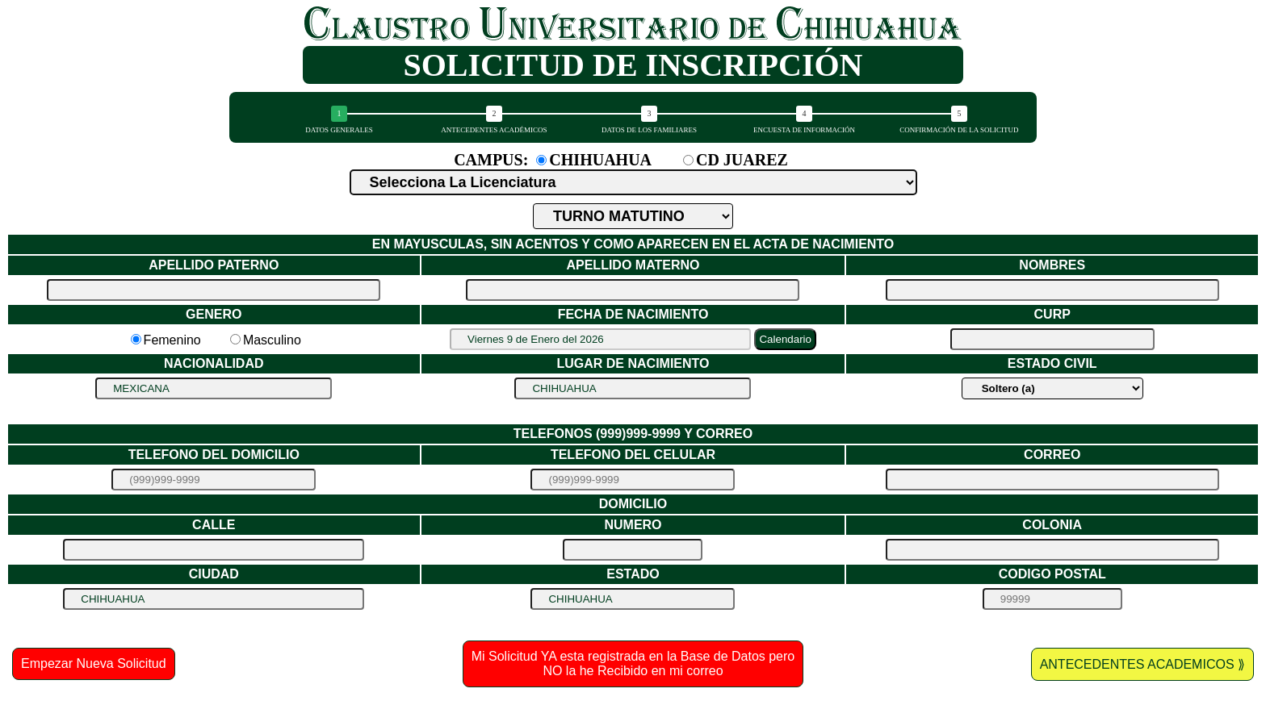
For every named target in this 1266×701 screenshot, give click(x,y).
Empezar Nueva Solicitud (93, 663)
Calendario (785, 339)
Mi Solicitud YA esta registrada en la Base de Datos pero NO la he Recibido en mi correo (633, 663)
